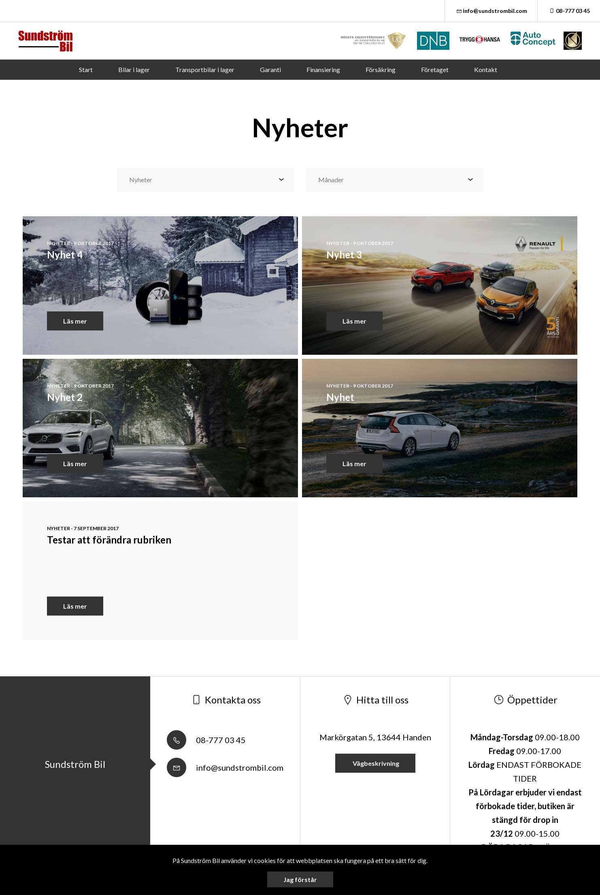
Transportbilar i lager (204, 69)
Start (86, 69)
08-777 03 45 (569, 10)
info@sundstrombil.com (491, 10)
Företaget (435, 69)
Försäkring (381, 69)
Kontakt (485, 69)
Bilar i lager (134, 69)
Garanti (270, 69)
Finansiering (323, 69)
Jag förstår (300, 879)
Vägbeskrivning (375, 763)
